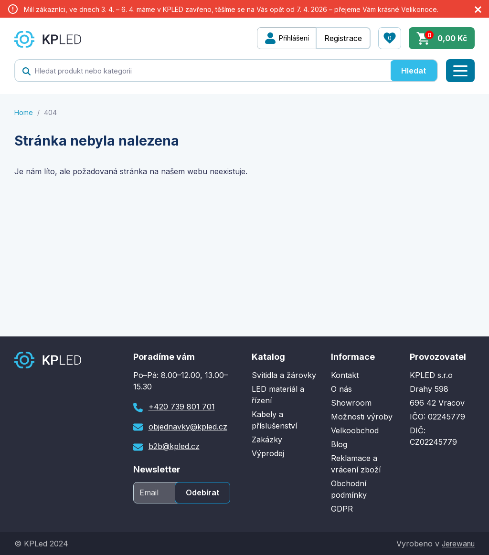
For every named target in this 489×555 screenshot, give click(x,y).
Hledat (413, 70)
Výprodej (268, 453)
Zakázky (267, 439)
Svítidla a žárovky (284, 375)
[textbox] (202, 70)
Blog (339, 444)
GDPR (342, 508)
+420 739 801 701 (182, 406)
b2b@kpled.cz (174, 446)
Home (23, 112)
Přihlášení (290, 38)
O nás (341, 389)
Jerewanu (456, 543)
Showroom (351, 403)
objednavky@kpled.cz (188, 426)
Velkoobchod (355, 430)
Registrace (343, 38)
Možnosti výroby (362, 416)
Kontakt (345, 375)
